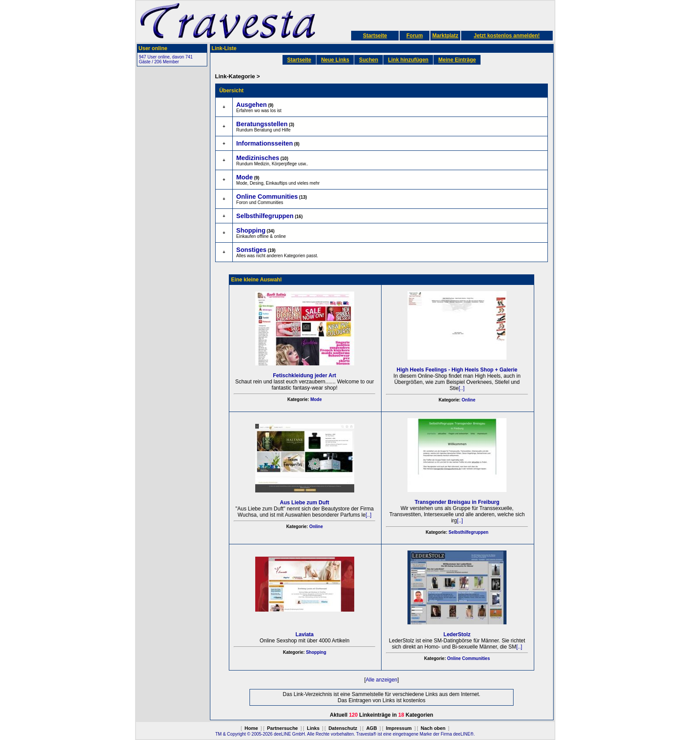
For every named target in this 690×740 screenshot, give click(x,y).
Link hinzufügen (408, 60)
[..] (461, 388)
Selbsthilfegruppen (468, 532)
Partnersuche (282, 728)
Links (313, 728)
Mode (316, 399)
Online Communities (468, 658)
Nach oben (433, 728)
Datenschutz (342, 728)
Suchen (368, 60)
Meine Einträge (457, 60)
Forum (414, 36)
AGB (371, 728)
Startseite (375, 36)
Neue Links (335, 60)
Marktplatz (445, 36)
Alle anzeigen (381, 680)
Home (251, 728)
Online (468, 399)
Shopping (316, 652)
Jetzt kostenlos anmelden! (506, 36)
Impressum (399, 728)
